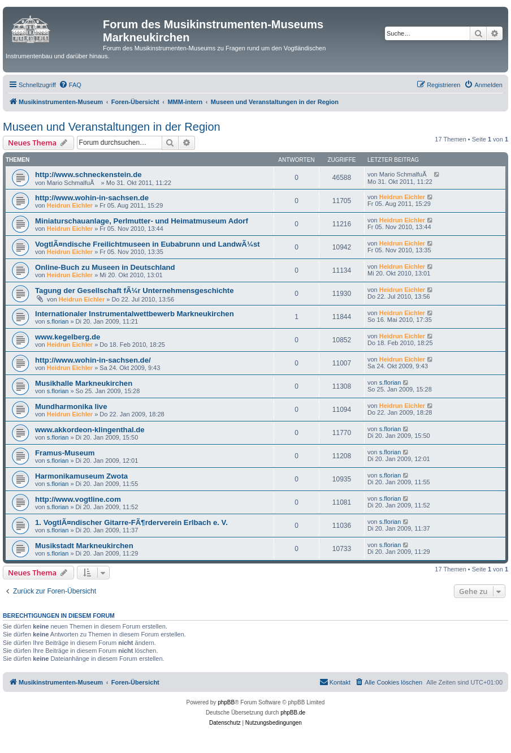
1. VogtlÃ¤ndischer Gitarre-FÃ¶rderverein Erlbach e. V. (131, 522)
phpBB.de (292, 712)
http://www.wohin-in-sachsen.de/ (93, 360)
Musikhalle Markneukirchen (83, 383)
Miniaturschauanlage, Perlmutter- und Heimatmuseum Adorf (141, 221)
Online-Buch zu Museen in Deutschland (105, 267)
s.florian (58, 321)
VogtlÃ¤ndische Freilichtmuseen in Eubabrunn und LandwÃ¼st (147, 244)
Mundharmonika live (71, 406)
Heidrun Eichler (70, 205)
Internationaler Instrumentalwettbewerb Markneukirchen (134, 313)
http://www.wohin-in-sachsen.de (92, 197)
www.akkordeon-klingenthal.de (90, 429)
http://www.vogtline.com (78, 499)
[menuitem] (70, 85)
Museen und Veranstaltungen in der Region (111, 127)
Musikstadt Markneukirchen (84, 545)
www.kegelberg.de (67, 337)
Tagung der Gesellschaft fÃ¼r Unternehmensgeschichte (134, 290)
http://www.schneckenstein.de (88, 174)
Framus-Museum (65, 453)
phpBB (226, 702)
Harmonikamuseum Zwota (81, 476)
